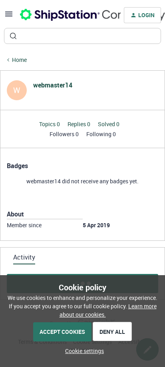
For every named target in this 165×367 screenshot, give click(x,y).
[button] (9, 16)
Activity (24, 257)
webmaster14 (52, 85)
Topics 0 (50, 124)
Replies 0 (79, 124)
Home (19, 59)
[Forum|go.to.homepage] (65, 15)
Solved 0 (108, 124)
